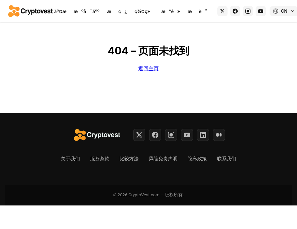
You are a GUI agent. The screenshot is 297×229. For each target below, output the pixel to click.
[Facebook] (235, 11)
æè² (197, 11)
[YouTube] (261, 11)
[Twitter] (139, 135)
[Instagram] (248, 11)
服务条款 (99, 159)
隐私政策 (197, 159)
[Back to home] (31, 11)
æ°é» (170, 11)
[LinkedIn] (203, 135)
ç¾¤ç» (144, 11)
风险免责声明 (163, 159)
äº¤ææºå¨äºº (76, 11)
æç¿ (117, 11)
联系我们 (226, 159)
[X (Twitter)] (222, 11)
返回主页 (148, 68)
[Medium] (219, 135)
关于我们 (70, 159)
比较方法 (129, 159)
